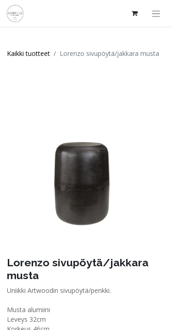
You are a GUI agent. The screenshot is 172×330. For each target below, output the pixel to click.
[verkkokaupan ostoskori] (135, 13)
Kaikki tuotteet (28, 53)
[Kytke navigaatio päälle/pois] (156, 13)
